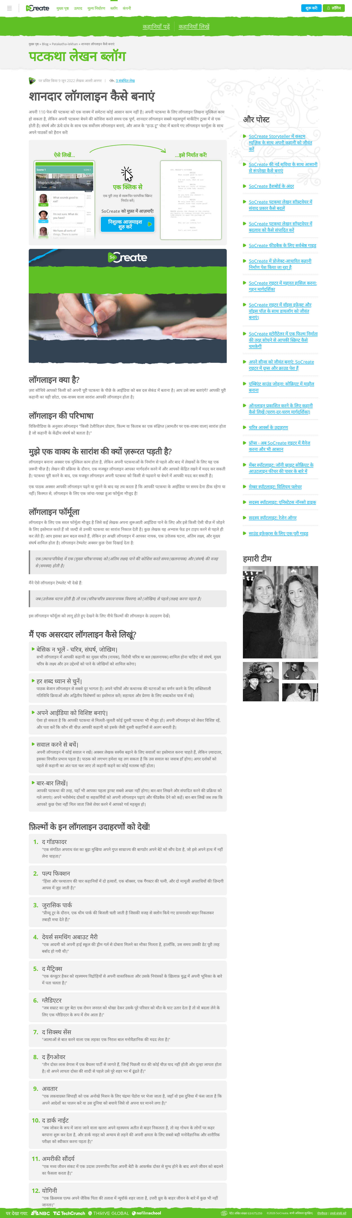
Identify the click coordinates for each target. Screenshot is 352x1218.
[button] (280, 612)
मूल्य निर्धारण (96, 8)
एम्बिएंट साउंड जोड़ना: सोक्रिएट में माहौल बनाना (281, 387)
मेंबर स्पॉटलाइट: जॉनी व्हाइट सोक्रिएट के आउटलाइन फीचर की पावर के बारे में (281, 468)
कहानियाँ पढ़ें (156, 26)
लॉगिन (334, 8)
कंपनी (127, 8)
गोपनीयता (322, 1213)
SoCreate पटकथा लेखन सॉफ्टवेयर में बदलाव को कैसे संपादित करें (280, 226)
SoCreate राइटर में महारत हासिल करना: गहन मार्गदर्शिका (283, 286)
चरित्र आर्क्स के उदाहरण (268, 427)
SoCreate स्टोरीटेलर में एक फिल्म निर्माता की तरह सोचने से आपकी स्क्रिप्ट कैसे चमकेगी (283, 339)
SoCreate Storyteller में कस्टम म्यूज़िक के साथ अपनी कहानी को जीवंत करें (280, 142)
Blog (45, 44)
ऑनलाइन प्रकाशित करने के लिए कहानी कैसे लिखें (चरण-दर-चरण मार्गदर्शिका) (281, 408)
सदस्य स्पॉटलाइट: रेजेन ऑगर (273, 517)
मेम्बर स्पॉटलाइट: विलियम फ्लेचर (275, 486)
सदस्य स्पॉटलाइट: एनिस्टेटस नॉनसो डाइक (282, 502)
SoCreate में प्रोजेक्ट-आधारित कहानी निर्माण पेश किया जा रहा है (280, 264)
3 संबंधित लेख (125, 80)
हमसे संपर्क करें (338, 1213)
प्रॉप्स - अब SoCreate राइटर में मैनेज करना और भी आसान (279, 446)
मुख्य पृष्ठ (63, 8)
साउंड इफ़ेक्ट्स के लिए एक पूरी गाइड (278, 533)
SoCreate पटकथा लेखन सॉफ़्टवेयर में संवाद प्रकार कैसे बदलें (280, 205)
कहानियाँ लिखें (194, 26)
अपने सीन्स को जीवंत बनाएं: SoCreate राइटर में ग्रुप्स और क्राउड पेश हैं (281, 365)
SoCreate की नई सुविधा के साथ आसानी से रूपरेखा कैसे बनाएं (283, 167)
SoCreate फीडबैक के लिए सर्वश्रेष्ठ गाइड (282, 245)
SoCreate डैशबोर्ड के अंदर (271, 186)
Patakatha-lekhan (65, 44)
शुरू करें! (312, 8)
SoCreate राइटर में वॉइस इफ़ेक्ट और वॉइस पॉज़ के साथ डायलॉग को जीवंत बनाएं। (280, 310)
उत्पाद (78, 8)
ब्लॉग (114, 8)
